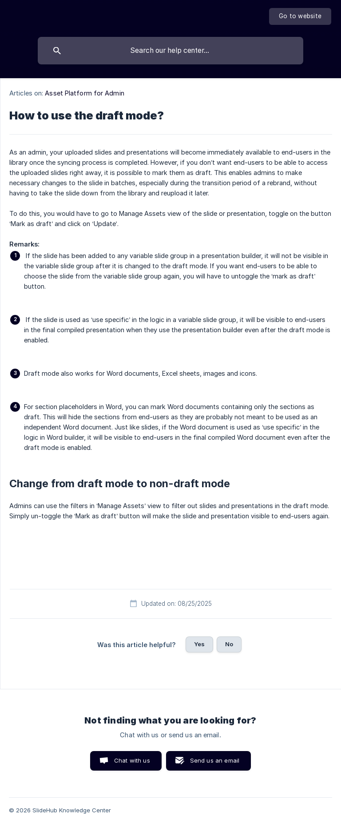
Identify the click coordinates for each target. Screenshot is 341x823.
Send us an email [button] (214, 760)
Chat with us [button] (132, 760)
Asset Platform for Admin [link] (84, 93)
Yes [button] (199, 644)
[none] (300, 16)
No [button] (229, 644)
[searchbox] (170, 50)
